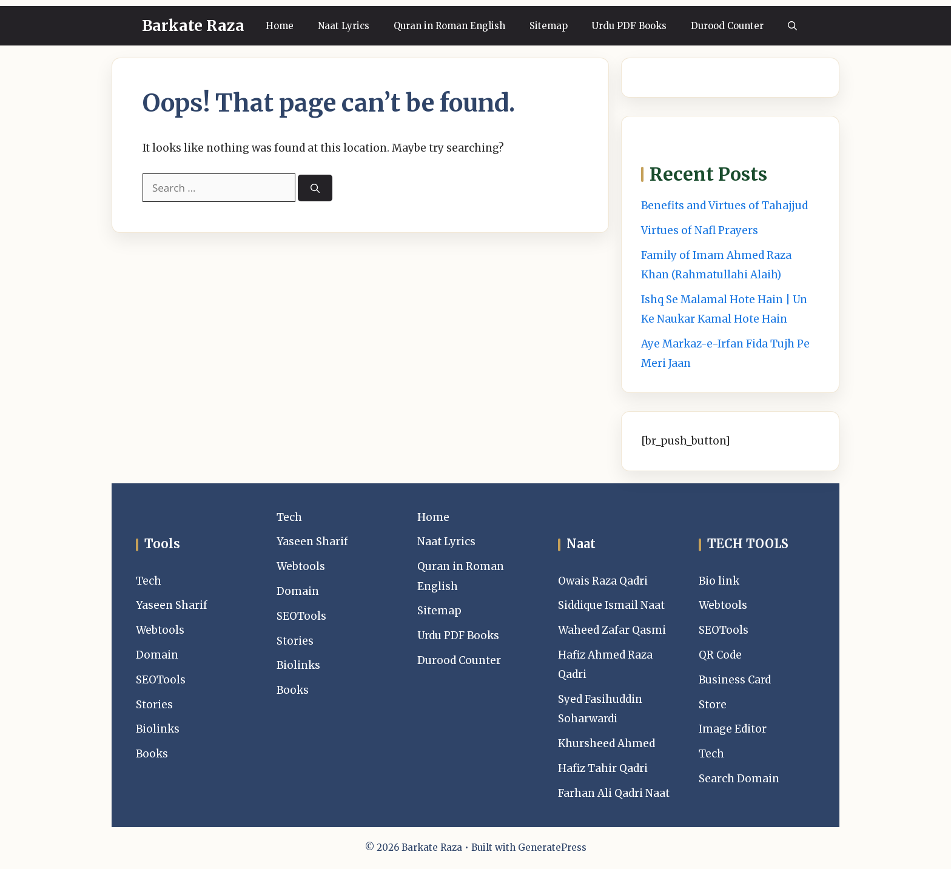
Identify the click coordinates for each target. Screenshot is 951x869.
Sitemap (548, 26)
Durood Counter (727, 26)
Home (280, 26)
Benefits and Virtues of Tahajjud (724, 205)
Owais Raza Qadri (603, 581)
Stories (154, 704)
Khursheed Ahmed (606, 743)
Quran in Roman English (449, 26)
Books (152, 753)
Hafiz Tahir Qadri (603, 768)
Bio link (719, 581)
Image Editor (733, 729)
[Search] (315, 188)
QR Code (720, 655)
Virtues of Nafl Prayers (699, 230)
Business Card (735, 679)
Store (713, 704)
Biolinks (158, 729)
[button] (792, 25)
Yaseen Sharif (171, 605)
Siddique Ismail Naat (611, 605)
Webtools (160, 630)
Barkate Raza (193, 25)
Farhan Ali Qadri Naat (614, 793)
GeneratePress (552, 847)
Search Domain (739, 778)
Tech (148, 581)
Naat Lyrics (343, 26)
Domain (157, 655)
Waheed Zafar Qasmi (612, 630)
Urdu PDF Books (629, 26)
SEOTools (161, 679)
